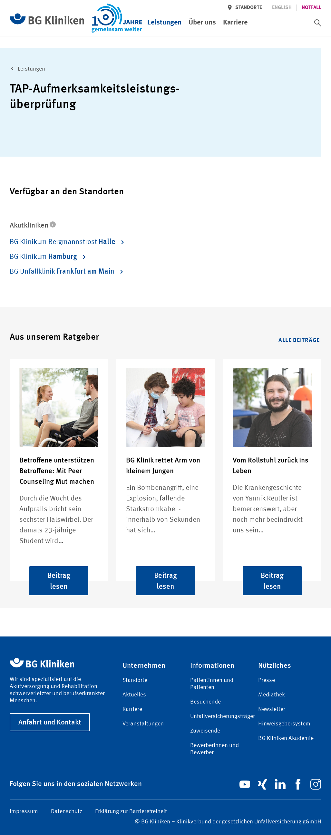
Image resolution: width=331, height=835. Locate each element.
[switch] (318, 23)
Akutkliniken (33, 225)
